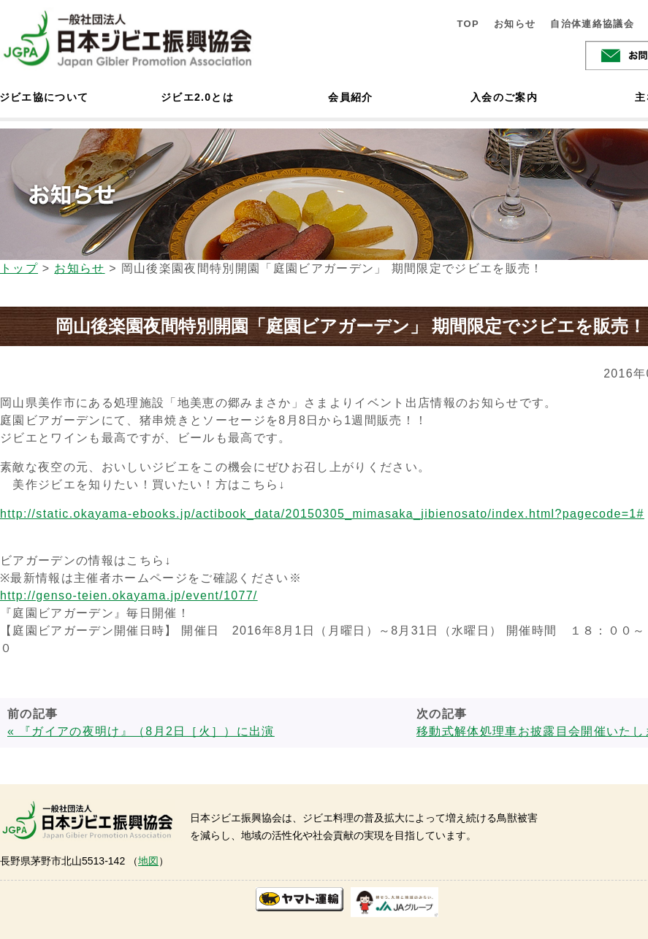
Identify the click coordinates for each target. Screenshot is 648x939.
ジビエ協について (44, 97)
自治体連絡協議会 (592, 23)
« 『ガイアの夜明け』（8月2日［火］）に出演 (141, 731)
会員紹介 (350, 97)
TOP (468, 23)
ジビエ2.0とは (197, 97)
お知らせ (514, 23)
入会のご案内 (504, 97)
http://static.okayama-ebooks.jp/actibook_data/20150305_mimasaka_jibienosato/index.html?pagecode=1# (322, 513)
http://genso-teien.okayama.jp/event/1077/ (129, 595)
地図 (148, 861)
